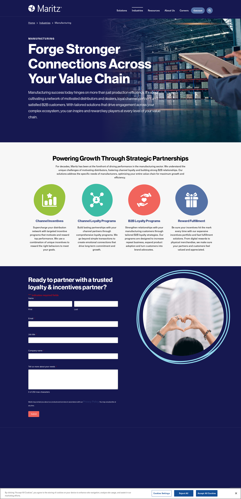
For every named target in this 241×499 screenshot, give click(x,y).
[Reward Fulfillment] (191, 200)
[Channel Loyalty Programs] (97, 200)
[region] (120, 493)
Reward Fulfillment (191, 221)
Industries (137, 12)
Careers (184, 12)
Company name (36, 350)
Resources (154, 12)
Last (76, 309)
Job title (32, 334)
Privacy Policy (91, 401)
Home (31, 22)
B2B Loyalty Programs (144, 221)
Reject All (183, 493)
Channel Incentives (49, 221)
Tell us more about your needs (42, 366)
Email (31, 318)
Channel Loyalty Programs (97, 221)
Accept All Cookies (207, 493)
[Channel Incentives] (49, 200)
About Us (170, 12)
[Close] (236, 493)
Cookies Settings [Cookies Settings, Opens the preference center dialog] (161, 493)
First (30, 309)
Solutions (122, 12)
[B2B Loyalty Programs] (144, 200)
